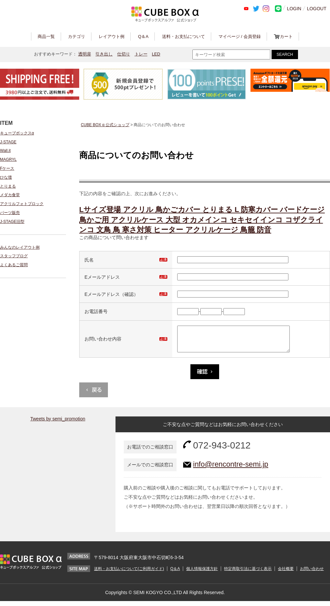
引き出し (104, 54)
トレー (141, 54)
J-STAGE (8, 142)
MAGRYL (8, 159)
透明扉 (84, 54)
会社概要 (286, 573)
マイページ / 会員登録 (239, 36)
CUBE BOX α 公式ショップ (105, 125)
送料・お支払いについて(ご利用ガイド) (129, 573)
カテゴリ (76, 36)
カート (286, 36)
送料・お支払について (183, 36)
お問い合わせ (312, 573)
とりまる (8, 186)
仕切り (123, 54)
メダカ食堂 (10, 195)
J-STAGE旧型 (12, 221)
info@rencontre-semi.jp (230, 469)
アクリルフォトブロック (22, 203)
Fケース (7, 168)
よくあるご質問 (14, 265)
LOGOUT (316, 8)
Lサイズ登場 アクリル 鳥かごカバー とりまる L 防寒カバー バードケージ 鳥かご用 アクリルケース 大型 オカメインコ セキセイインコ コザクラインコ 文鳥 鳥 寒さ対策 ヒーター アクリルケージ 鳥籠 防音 (202, 219)
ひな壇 (6, 177)
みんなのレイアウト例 (20, 247)
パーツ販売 (10, 212)
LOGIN (294, 8)
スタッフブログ (14, 256)
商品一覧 (46, 36)
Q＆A (143, 36)
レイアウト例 (111, 36)
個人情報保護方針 (202, 573)
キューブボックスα (17, 133)
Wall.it (5, 150)
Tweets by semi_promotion (57, 423)
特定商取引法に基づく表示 (248, 573)
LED (156, 54)
